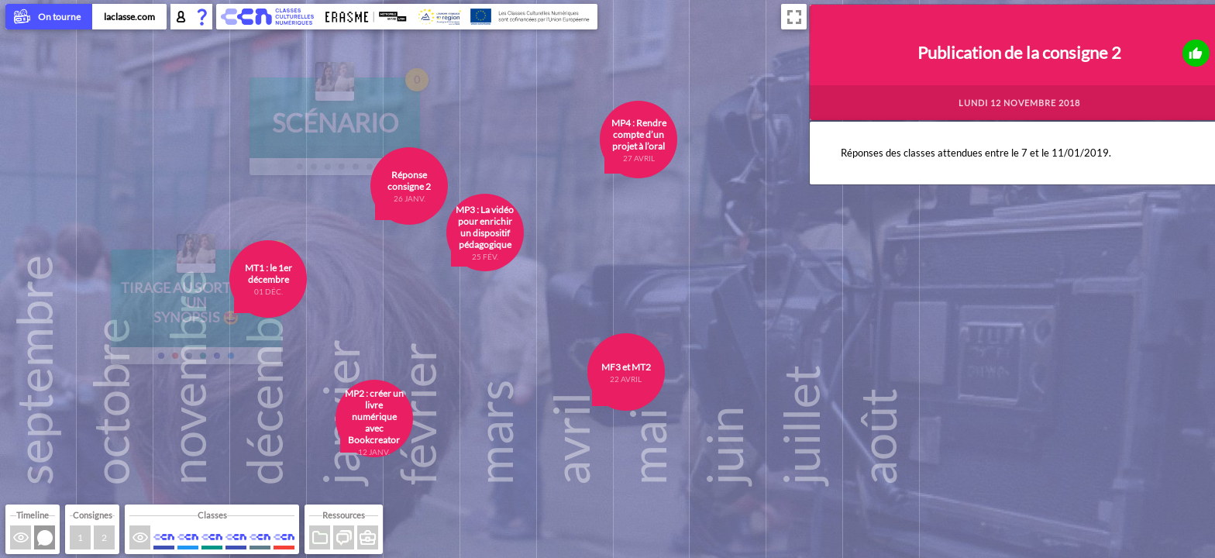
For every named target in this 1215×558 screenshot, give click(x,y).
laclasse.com (129, 16)
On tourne (49, 18)
